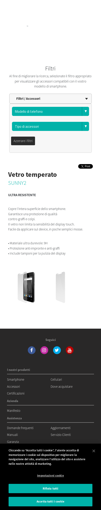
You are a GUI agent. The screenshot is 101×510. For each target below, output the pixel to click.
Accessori (13, 386)
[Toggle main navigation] (91, 4)
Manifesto (13, 410)
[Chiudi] (94, 451)
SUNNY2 (17, 182)
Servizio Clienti (61, 434)
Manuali (12, 434)
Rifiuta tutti (51, 488)
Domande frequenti (20, 428)
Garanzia (13, 442)
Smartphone (15, 379)
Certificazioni (15, 393)
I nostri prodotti (14, 26)
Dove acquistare (62, 386)
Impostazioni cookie (50, 476)
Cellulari (56, 379)
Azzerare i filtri (23, 141)
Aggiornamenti (60, 428)
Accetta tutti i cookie (50, 501)
